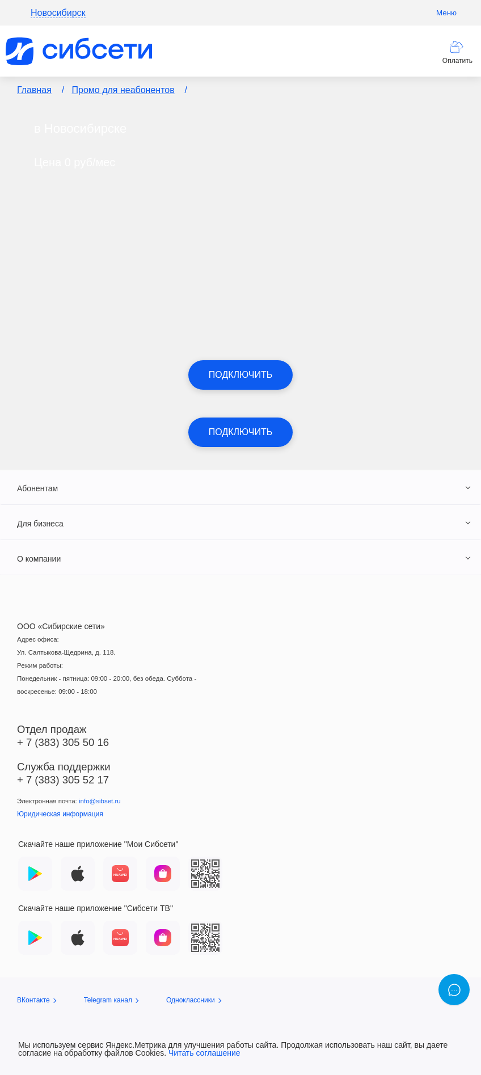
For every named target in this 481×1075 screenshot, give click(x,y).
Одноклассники (193, 1000)
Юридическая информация (60, 814)
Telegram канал (111, 1000)
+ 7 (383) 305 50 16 (63, 742)
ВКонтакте (36, 1000)
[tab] (240, 488)
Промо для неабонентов (123, 90)
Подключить (240, 375)
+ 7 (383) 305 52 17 (63, 780)
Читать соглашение (204, 1052)
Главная (34, 90)
